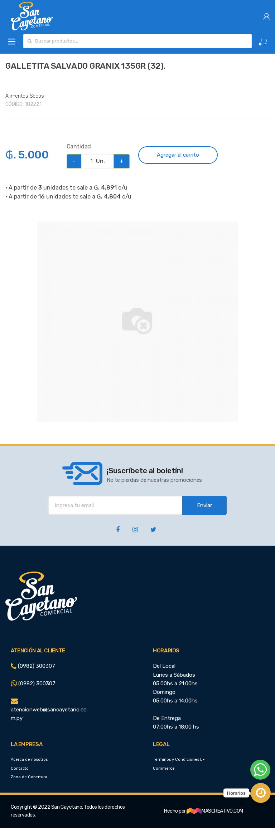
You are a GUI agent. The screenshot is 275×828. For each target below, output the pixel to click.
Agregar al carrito (178, 155)
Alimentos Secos (24, 96)
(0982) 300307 (33, 666)
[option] (137, 321)
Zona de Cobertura (29, 777)
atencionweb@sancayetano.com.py (49, 710)
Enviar (204, 505)
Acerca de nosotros (29, 759)
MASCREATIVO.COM (215, 811)
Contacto (20, 768)
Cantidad (79, 146)
